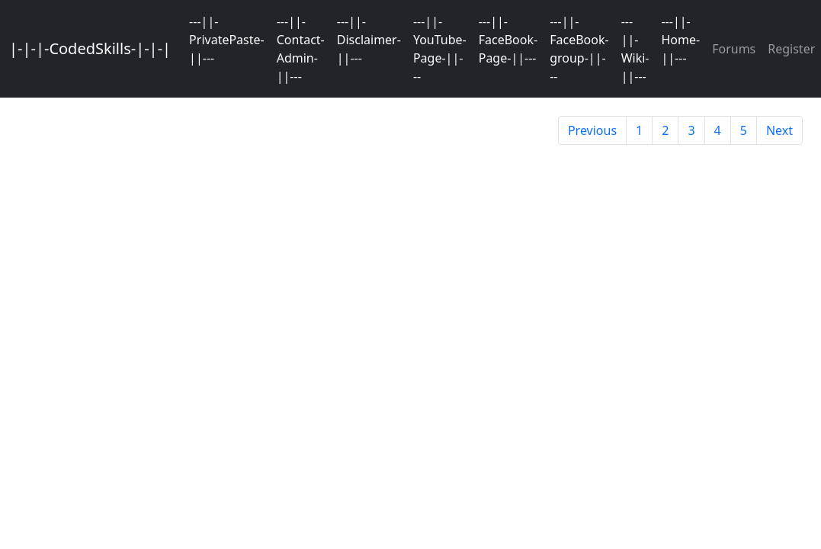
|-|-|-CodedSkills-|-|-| (90, 48)
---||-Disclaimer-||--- (369, 39)
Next (779, 130)
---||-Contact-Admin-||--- (301, 49)
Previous (592, 130)
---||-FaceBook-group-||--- (579, 49)
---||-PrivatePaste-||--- (227, 39)
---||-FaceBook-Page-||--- (508, 39)
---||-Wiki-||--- (635, 49)
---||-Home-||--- (680, 39)
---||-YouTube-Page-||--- (440, 49)
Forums (733, 48)
